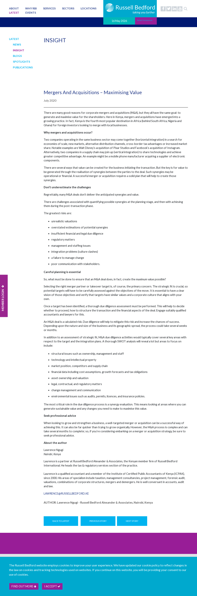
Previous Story (98, 521)
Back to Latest (61, 521)
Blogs (17, 55)
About (14, 8)
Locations (88, 8)
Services (49, 8)
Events (30, 12)
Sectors (68, 8)
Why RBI (31, 8)
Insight (18, 50)
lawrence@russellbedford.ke (66, 493)
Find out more (24, 586)
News (17, 44)
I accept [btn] (52, 586)
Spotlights (21, 61)
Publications (23, 67)
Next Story (132, 521)
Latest (14, 12)
